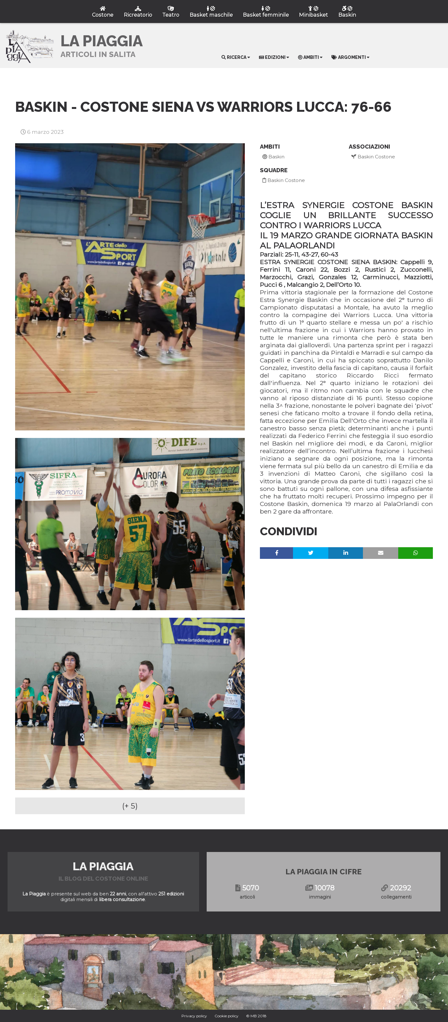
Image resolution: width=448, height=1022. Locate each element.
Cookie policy (226, 1015)
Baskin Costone (283, 180)
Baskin (273, 157)
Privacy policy (194, 1015)
